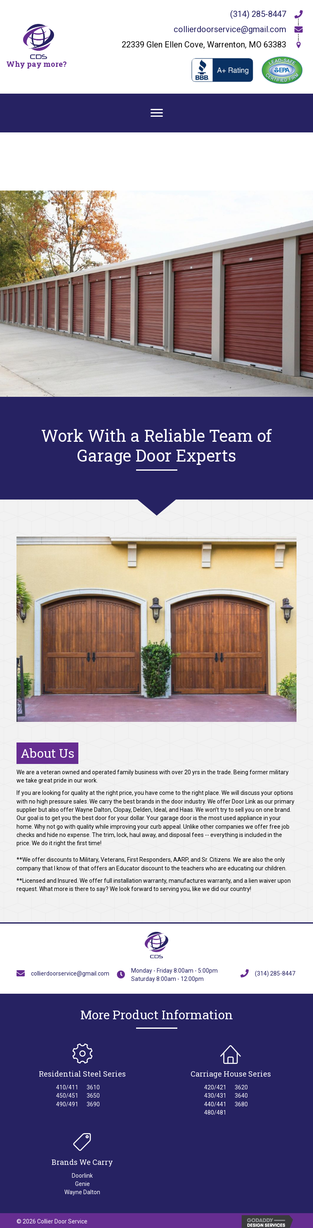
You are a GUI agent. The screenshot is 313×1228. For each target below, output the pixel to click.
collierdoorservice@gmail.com (230, 29)
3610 (93, 1087)
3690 (93, 1104)
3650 (93, 1095)
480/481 (215, 1112)
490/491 (67, 1104)
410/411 (67, 1087)
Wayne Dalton (82, 1192)
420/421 (215, 1087)
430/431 (215, 1095)
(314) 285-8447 (258, 14)
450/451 (67, 1095)
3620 (241, 1087)
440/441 (215, 1104)
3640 (241, 1095)
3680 (241, 1104)
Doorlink (82, 1175)
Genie (82, 1184)
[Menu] (156, 113)
